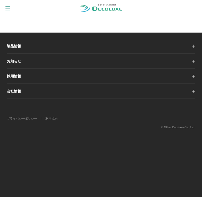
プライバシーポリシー (22, 118)
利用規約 (51, 118)
